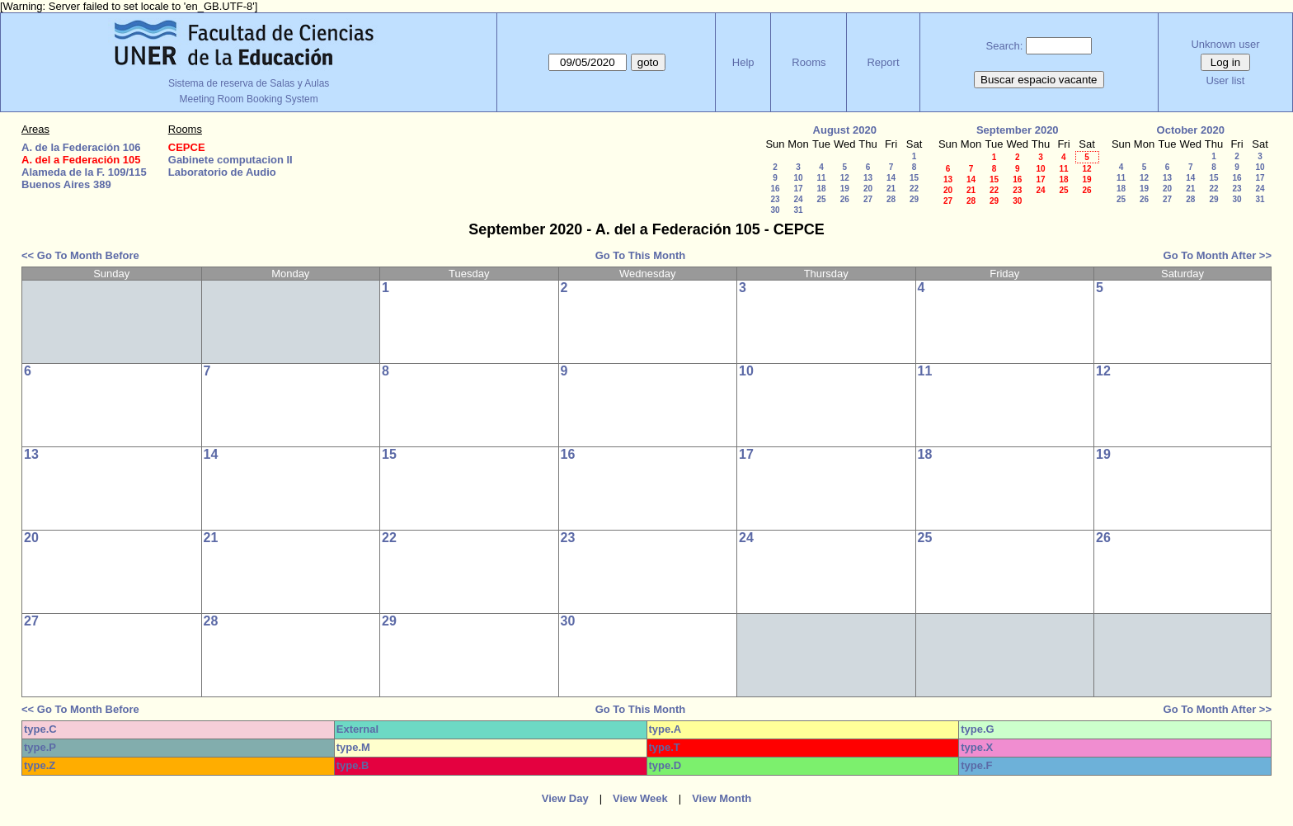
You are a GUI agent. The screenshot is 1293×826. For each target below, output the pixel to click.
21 (891, 188)
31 (797, 210)
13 (867, 177)
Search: (1004, 46)
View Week (640, 798)
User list (1225, 80)
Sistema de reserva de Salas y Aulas (248, 83)
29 (914, 199)
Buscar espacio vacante (1039, 79)
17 (797, 188)
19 (844, 188)
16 (774, 188)
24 (797, 199)
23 (774, 199)
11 (820, 177)
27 (867, 199)
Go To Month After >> (1218, 255)
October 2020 (1191, 130)
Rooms (808, 62)
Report (883, 62)
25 (820, 199)
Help (743, 62)
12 (844, 177)
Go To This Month (640, 255)
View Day (565, 798)
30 (774, 210)
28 (891, 199)
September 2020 (1017, 130)
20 (867, 188)
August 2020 (845, 130)
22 (914, 188)
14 (891, 177)
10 (797, 177)
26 (844, 199)
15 (914, 177)
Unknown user (1225, 44)
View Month (721, 798)
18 (820, 188)
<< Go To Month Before (80, 255)
